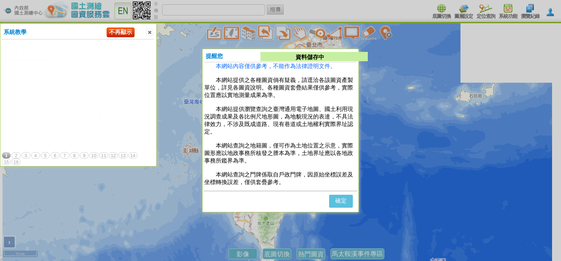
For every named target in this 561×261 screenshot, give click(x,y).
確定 (341, 201)
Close (149, 32)
